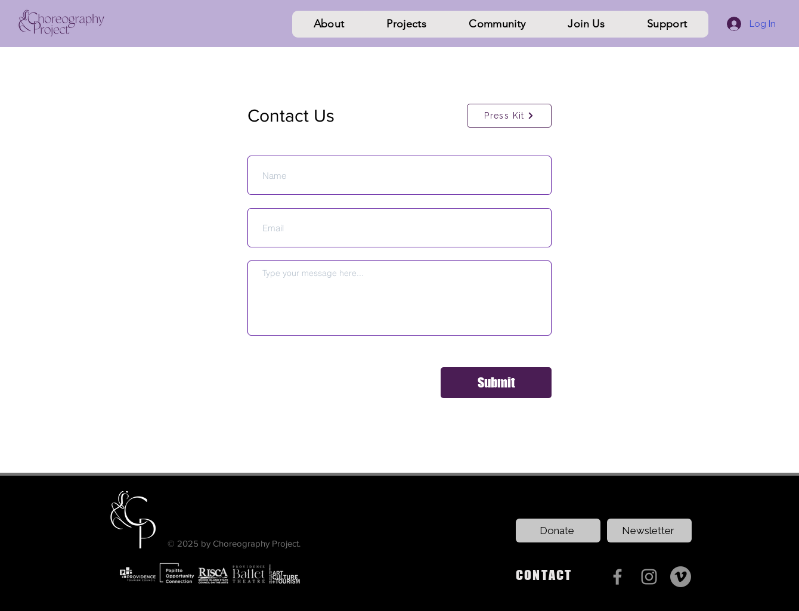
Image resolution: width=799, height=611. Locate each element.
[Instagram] (649, 576)
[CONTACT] (556, 575)
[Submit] (496, 382)
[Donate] (558, 530)
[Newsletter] (649, 530)
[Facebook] (617, 576)
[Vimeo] (680, 576)
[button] (329, 24)
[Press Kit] (509, 116)
